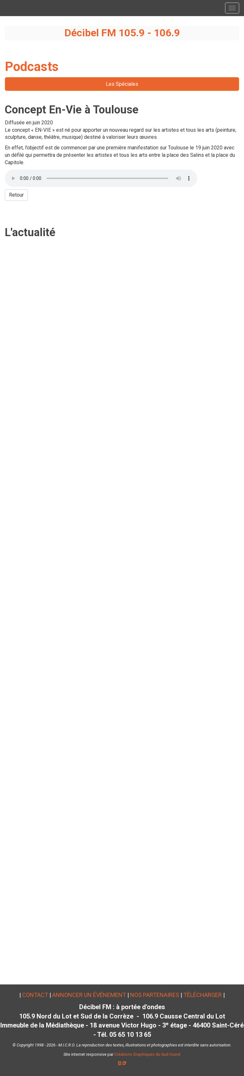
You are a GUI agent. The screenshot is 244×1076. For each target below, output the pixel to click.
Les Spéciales (122, 84)
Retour (16, 195)
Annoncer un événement (89, 995)
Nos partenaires (154, 995)
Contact (35, 995)
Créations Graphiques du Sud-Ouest (147, 1054)
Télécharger (202, 995)
